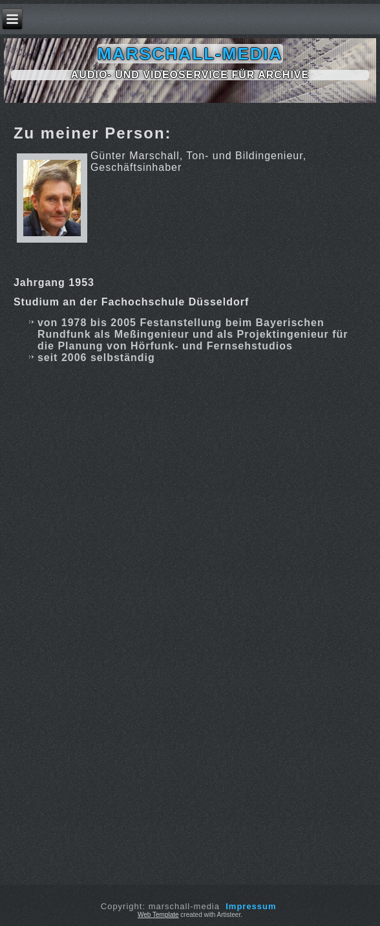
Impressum (251, 906)
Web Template (158, 914)
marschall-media (189, 53)
